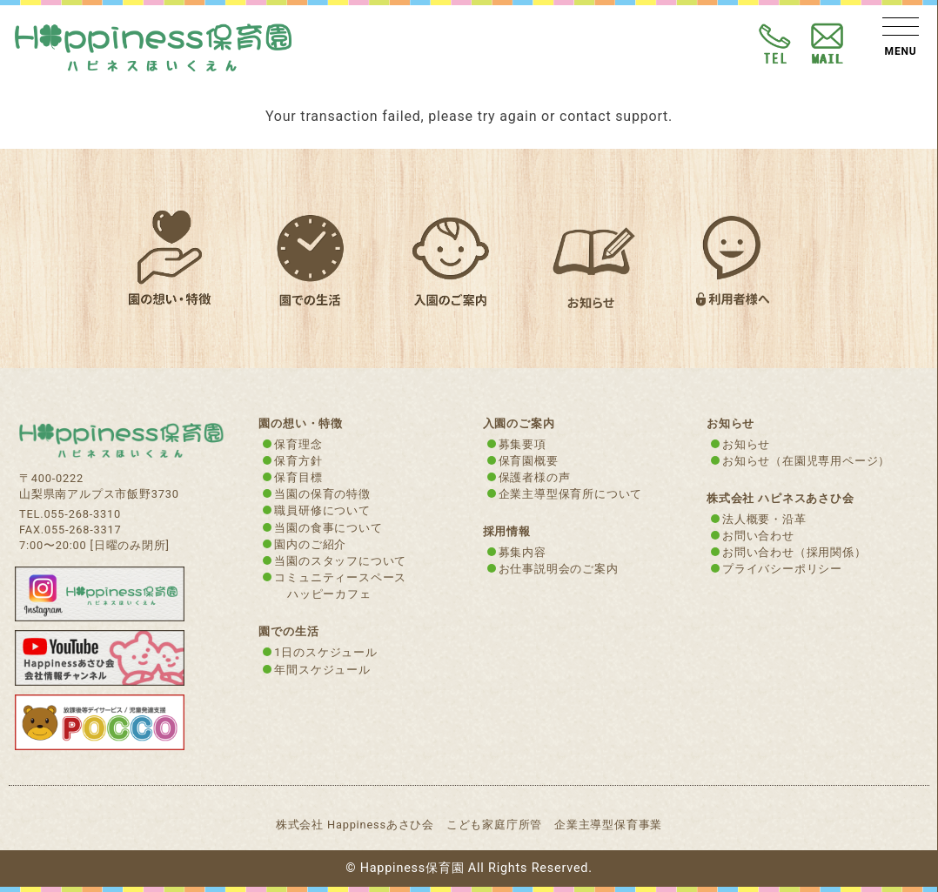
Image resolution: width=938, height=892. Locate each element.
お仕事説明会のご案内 (559, 568)
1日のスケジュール (325, 652)
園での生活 (288, 631)
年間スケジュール (322, 669)
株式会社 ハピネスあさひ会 (780, 498)
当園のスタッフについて (340, 560)
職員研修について (322, 510)
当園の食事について (328, 527)
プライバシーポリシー (782, 568)
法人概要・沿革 (764, 519)
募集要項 (522, 444)
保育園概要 (529, 460)
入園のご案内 (519, 423)
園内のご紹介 (310, 544)
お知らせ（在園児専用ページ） (806, 460)
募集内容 (522, 552)
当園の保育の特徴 (322, 493)
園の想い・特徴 (300, 423)
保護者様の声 (535, 477)
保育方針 (298, 460)
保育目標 (298, 477)
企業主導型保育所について (571, 493)
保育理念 (298, 444)
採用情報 (507, 531)
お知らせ (746, 444)
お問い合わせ (758, 535)
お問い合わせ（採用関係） (794, 552)
